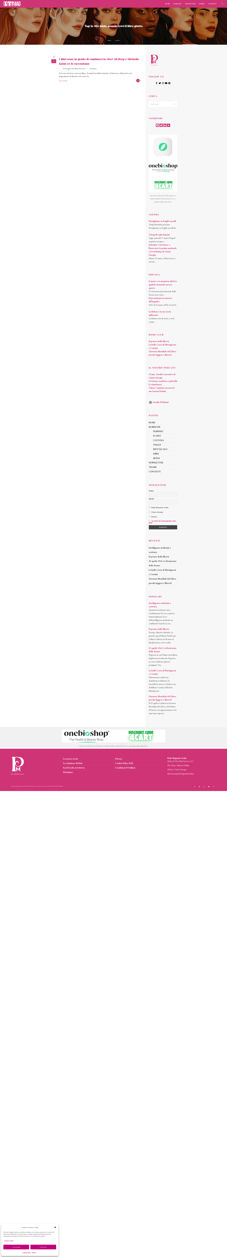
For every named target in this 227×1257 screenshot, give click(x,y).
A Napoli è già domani (159, 234)
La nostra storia (70, 758)
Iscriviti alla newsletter (74, 767)
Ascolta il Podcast (159, 402)
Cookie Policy (26, 1252)
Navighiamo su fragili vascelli (162, 221)
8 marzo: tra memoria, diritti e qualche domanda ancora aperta (163, 284)
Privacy (34, 1252)
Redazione (93, 69)
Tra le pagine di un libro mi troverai (74, 69)
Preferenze (43, 1247)
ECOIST (157, 435)
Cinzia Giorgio (156, 512)
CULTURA (158, 440)
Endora (153, 517)
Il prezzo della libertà (159, 341)
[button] (55, 1227)
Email (151, 499)
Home (109, 40)
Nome (151, 491)
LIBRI (156, 453)
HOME (138, 3)
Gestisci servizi (8, 1241)
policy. (43, 1236)
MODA (156, 458)
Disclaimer (68, 772)
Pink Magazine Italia (158, 507)
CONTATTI (205, 3)
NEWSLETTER (172, 3)
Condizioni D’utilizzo (125, 767)
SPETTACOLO (160, 449)
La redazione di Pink (72, 763)
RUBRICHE (154, 3)
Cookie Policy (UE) (124, 763)
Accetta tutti (16, 1247)
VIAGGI (157, 444)
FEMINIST (158, 431)
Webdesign (60, 786)
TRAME (189, 3)
